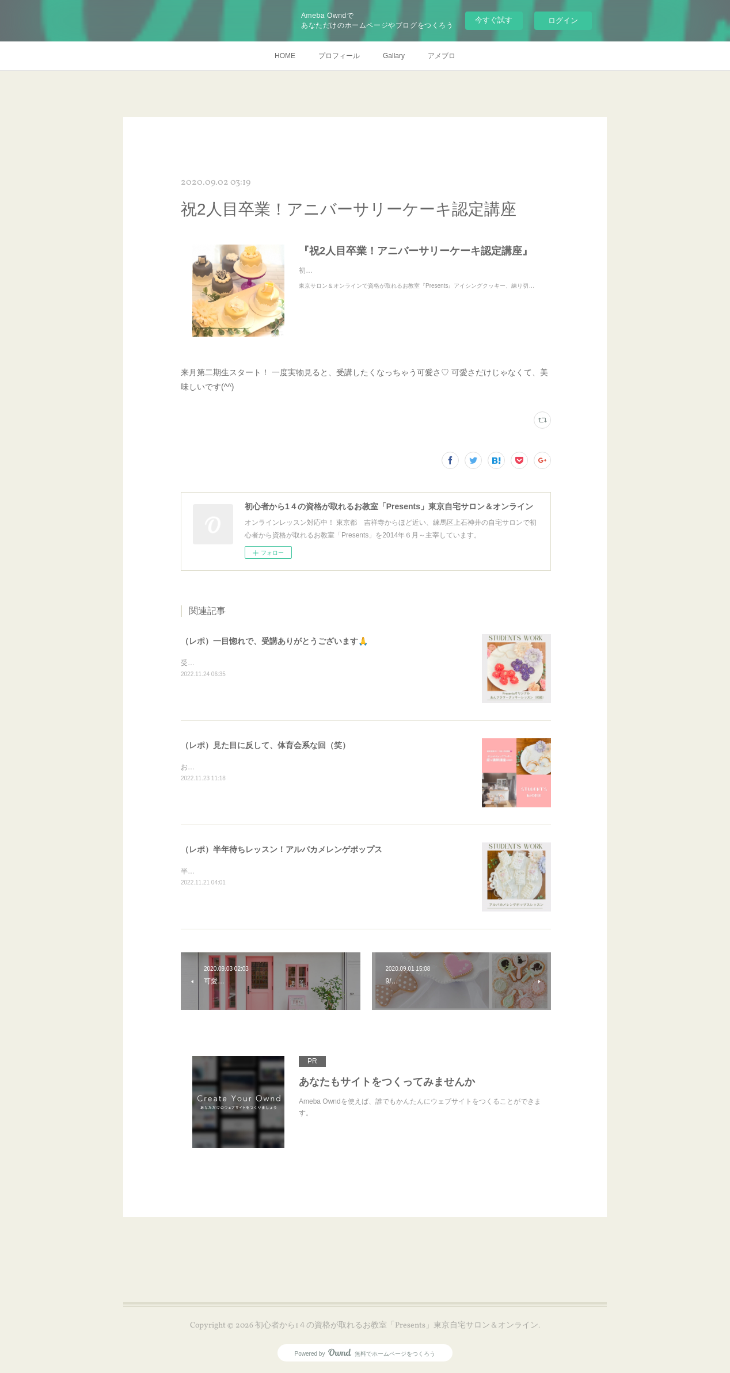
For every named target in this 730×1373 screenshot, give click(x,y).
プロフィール (339, 56)
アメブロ (441, 56)
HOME (285, 56)
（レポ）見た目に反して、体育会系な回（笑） (265, 745)
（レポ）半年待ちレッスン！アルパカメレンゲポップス (281, 849)
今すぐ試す (493, 20)
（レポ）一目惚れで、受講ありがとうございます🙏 (274, 641)
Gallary (394, 56)
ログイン (563, 20)
